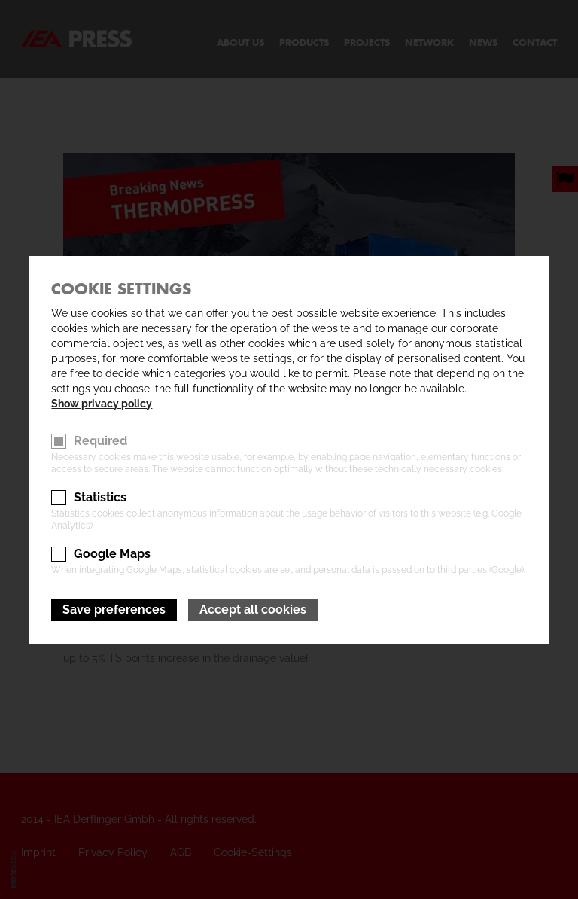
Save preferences (114, 609)
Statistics (100, 497)
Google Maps (112, 554)
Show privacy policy (101, 404)
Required (100, 441)
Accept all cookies (252, 609)
